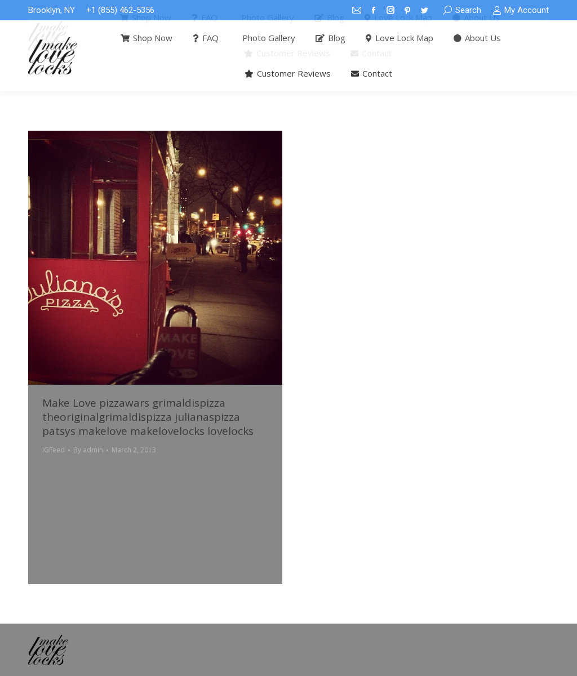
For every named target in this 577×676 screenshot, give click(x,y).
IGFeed (53, 450)
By (88, 450)
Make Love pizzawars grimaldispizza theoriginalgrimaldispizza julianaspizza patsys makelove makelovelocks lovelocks (148, 416)
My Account (520, 10)
